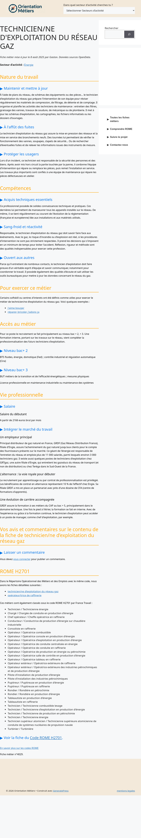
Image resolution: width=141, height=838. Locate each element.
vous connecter (22, 559)
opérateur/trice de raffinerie (25, 595)
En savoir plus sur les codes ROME (19, 748)
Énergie (28, 65)
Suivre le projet (119, 137)
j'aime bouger (16, 308)
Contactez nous (119, 145)
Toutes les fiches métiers (120, 119)
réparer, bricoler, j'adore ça (23, 312)
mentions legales (126, 790)
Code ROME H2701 (46, 737)
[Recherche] (129, 34)
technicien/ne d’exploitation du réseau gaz (33, 591)
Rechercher (111, 28)
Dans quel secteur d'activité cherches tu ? (88, 5)
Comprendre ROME (121, 129)
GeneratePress (61, 790)
